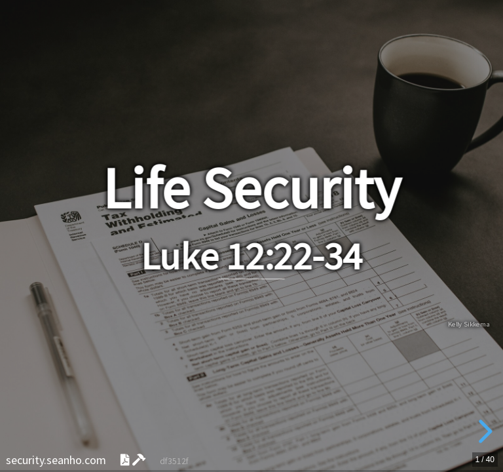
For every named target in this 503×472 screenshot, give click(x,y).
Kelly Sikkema (469, 324)
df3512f (174, 461)
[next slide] (483, 431)
